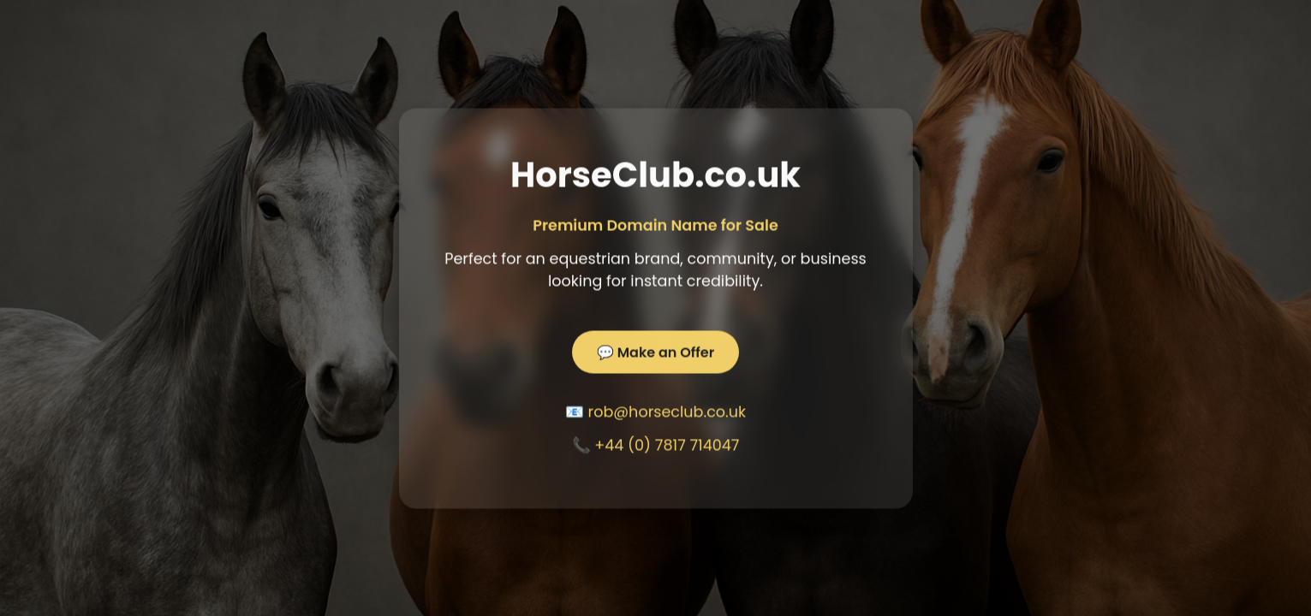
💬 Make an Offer (655, 353)
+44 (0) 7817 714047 (666, 445)
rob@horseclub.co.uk (667, 412)
